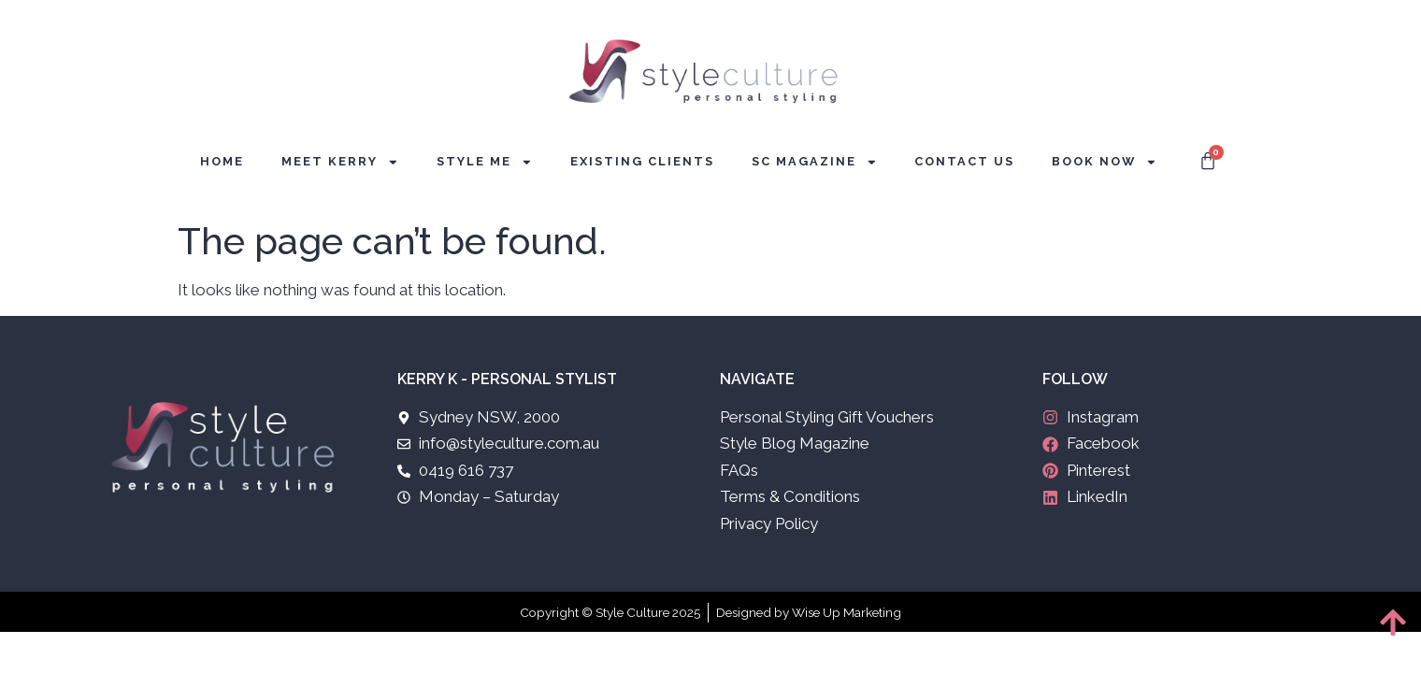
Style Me (485, 162)
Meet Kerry (340, 162)
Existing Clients (642, 161)
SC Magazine (815, 162)
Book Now (1104, 162)
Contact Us (964, 161)
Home (222, 161)
